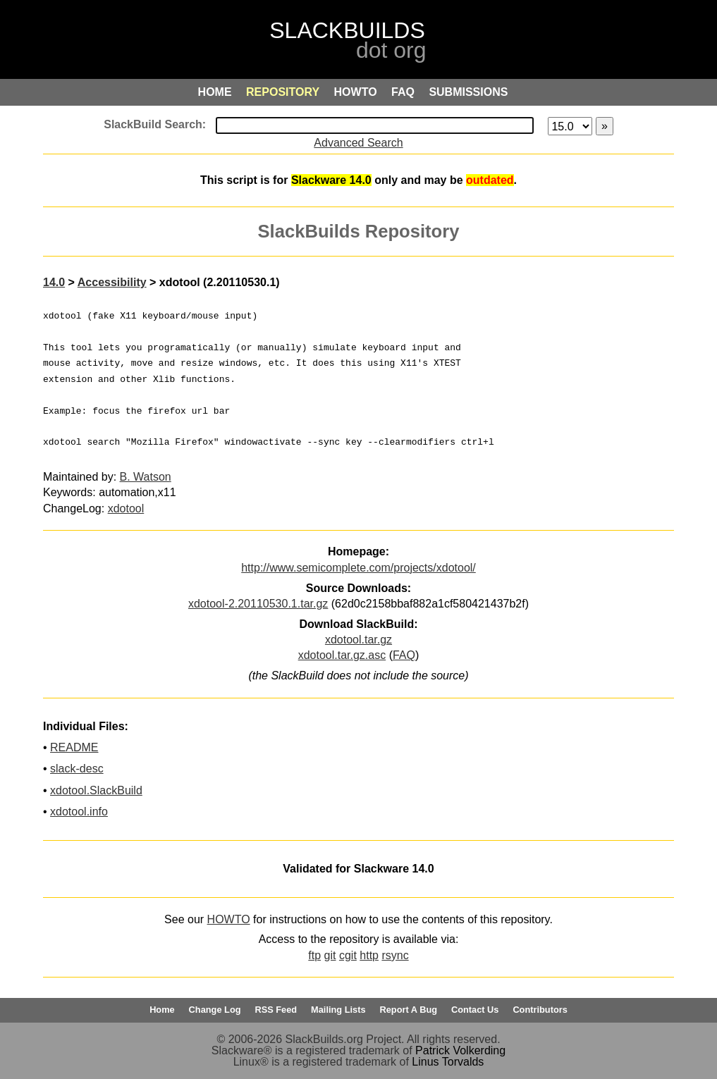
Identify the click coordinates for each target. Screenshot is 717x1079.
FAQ (404, 655)
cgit (348, 955)
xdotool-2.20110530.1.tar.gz (258, 604)
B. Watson (145, 477)
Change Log (215, 1009)
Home (162, 1009)
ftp (314, 955)
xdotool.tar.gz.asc (342, 655)
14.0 (54, 282)
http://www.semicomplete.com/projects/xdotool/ (358, 568)
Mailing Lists (338, 1009)
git (330, 955)
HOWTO (228, 919)
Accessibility (112, 282)
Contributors (540, 1009)
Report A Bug (409, 1009)
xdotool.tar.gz (358, 640)
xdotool (126, 508)
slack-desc (77, 769)
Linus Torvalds (448, 1062)
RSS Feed (276, 1009)
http (369, 955)
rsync (394, 955)
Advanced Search (358, 143)
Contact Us (475, 1009)
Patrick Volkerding (460, 1050)
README (74, 747)
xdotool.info (79, 812)
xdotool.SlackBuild (96, 790)
